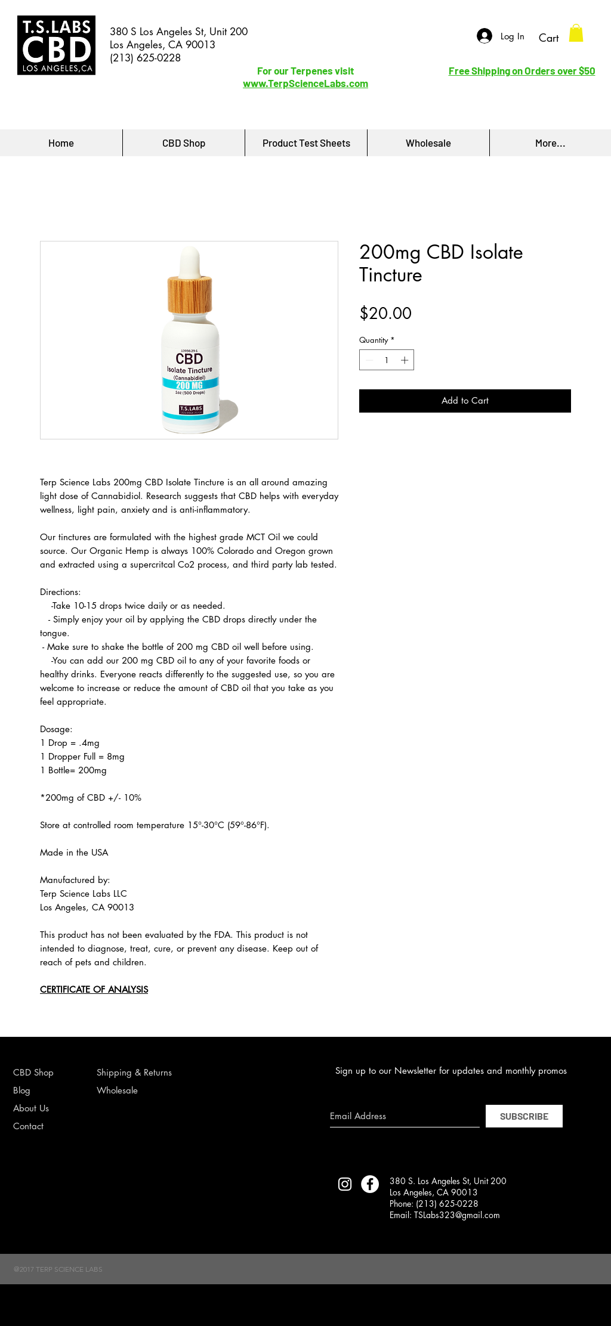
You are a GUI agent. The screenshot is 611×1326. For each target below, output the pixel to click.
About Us (31, 1108)
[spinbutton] (387, 360)
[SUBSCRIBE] (524, 1116)
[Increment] (406, 360)
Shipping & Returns (134, 1072)
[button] (576, 33)
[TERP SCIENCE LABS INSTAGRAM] (345, 1184)
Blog (21, 1090)
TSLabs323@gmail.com (457, 1214)
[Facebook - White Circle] (370, 1184)
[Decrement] (368, 360)
